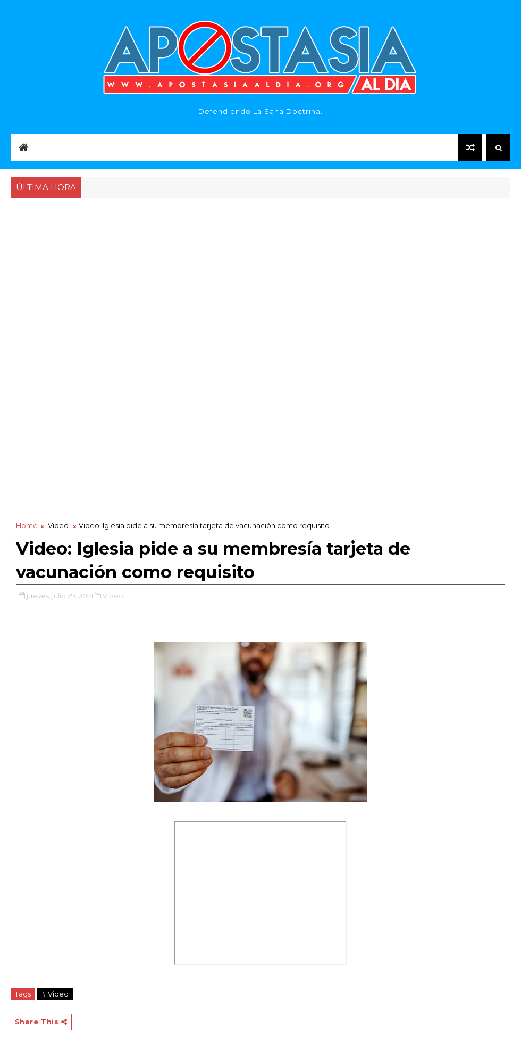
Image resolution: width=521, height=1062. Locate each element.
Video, (114, 595)
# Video (55, 994)
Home (27, 525)
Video (58, 525)
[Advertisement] (261, 280)
